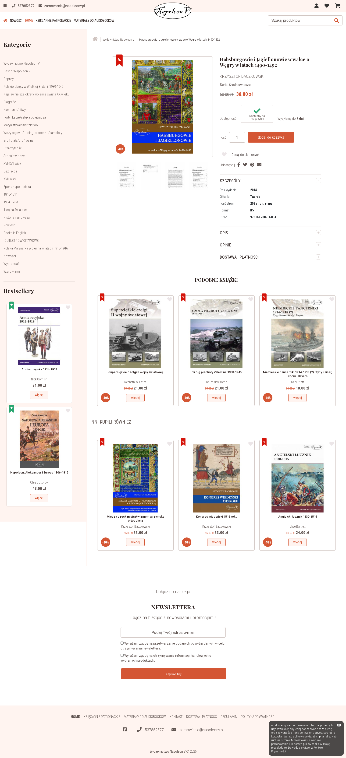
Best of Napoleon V (17, 71)
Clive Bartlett (297, 526)
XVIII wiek (10, 179)
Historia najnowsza (17, 217)
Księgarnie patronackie (53, 20)
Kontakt (176, 717)
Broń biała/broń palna (18, 140)
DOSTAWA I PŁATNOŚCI (239, 257)
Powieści (10, 225)
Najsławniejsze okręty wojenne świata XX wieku (36, 94)
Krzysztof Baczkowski (135, 526)
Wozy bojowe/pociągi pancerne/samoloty (33, 133)
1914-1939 (11, 202)
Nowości (16, 20)
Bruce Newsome (216, 382)
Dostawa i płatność (201, 717)
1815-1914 (11, 194)
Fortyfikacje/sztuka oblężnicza (25, 117)
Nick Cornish (39, 379)
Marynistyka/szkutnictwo (21, 125)
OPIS (224, 232)
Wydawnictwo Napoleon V (22, 63)
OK (339, 725)
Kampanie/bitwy (15, 110)
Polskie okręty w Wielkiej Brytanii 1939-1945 (33, 86)
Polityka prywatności (258, 717)
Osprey (9, 79)
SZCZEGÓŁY (230, 180)
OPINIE (225, 244)
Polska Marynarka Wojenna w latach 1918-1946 (36, 248)
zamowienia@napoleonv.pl (197, 729)
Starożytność (13, 148)
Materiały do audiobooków (94, 20)
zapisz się (174, 673)
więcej (39, 395)
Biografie (10, 102)
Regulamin (229, 717)
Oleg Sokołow (39, 482)
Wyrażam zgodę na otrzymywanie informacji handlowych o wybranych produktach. (166, 658)
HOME (29, 20)
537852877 (150, 729)
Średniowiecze (14, 156)
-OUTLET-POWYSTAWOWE (21, 241)
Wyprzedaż (11, 264)
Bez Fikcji (10, 171)
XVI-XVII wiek (12, 163)
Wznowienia (12, 271)
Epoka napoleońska (17, 187)
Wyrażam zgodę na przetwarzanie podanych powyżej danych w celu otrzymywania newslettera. (173, 646)
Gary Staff (297, 382)
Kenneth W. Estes (135, 382)
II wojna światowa (16, 210)
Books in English (15, 233)
